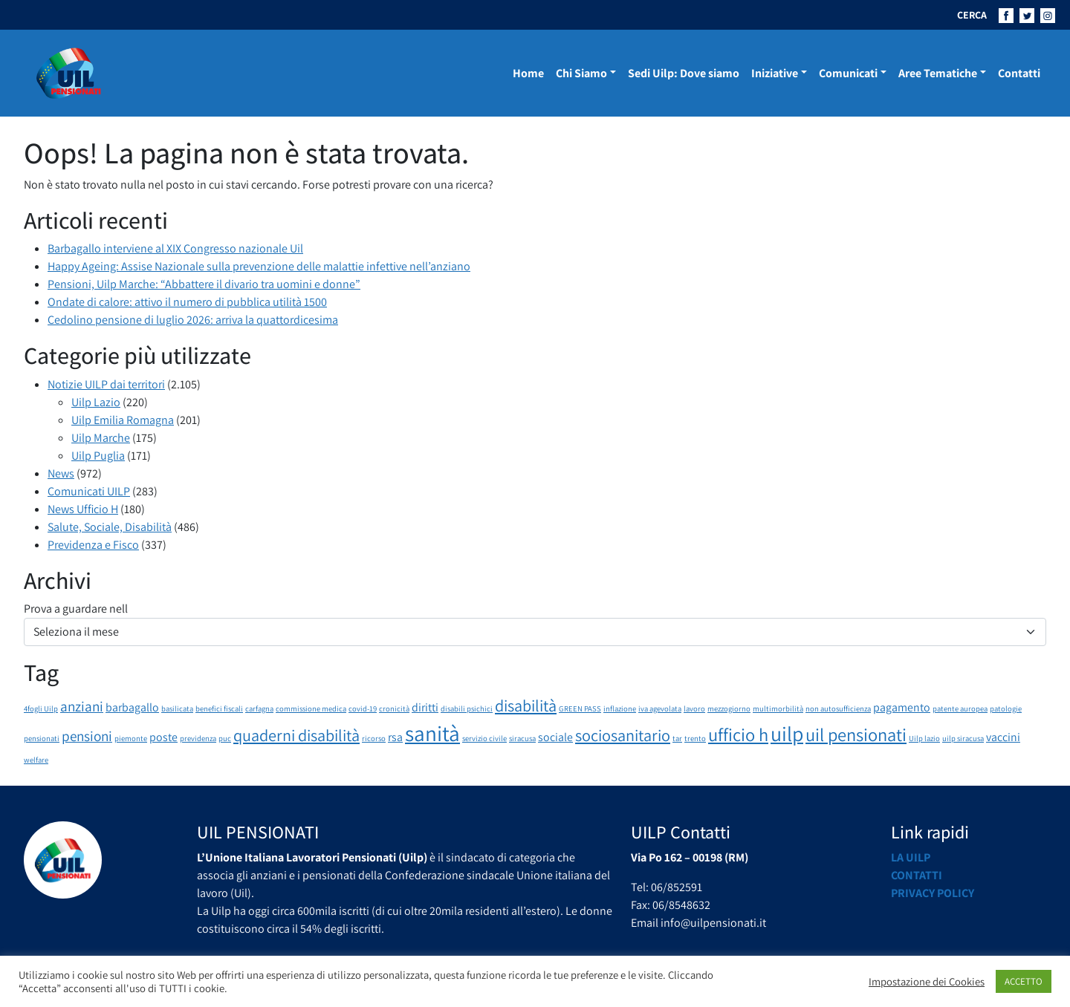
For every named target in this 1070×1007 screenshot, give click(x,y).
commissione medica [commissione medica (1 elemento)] (311, 708)
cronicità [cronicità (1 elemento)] (394, 708)
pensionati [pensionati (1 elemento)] (41, 738)
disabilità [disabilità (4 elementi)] (526, 705)
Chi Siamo (581, 73)
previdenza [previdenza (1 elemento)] (198, 738)
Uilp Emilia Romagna (122, 420)
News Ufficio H (83, 509)
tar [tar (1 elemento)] (677, 738)
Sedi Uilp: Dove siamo (683, 73)
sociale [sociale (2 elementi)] (555, 737)
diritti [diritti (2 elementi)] (425, 707)
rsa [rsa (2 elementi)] (395, 737)
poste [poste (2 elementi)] (163, 737)
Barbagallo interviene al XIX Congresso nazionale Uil (175, 248)
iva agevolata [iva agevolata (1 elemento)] (659, 708)
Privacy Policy (932, 893)
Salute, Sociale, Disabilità (110, 527)
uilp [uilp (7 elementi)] (787, 733)
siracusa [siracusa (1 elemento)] (522, 738)
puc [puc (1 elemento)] (224, 738)
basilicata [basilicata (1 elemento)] (177, 708)
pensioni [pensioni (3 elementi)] (87, 736)
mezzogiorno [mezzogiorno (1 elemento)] (728, 708)
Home (528, 73)
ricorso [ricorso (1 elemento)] (374, 738)
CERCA (972, 15)
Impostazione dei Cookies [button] (927, 981)
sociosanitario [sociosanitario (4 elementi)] (622, 735)
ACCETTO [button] (1024, 981)
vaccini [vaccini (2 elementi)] (1003, 737)
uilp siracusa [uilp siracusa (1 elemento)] (963, 738)
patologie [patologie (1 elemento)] (1006, 708)
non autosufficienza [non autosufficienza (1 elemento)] (838, 708)
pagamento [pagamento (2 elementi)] (901, 707)
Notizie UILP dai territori (106, 384)
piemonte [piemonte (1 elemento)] (130, 738)
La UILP (910, 857)
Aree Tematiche (937, 73)
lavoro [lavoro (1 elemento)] (694, 708)
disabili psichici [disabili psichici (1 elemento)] (467, 708)
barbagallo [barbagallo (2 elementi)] (132, 707)
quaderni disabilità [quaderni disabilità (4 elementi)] (296, 735)
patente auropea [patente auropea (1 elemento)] (960, 708)
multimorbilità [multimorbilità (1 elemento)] (778, 708)
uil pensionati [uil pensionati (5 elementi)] (856, 734)
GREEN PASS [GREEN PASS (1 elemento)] (580, 708)
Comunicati (848, 73)
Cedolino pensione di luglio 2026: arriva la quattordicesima (193, 319)
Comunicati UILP (89, 491)
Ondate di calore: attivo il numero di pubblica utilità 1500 (187, 302)
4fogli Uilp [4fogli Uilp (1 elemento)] (41, 708)
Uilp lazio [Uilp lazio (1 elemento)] (924, 738)
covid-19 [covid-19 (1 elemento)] (362, 708)
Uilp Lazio (95, 402)
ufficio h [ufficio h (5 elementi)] (738, 734)
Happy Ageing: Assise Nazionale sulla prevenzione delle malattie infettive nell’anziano (259, 266)
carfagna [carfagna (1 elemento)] (259, 708)
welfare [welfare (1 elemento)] (36, 760)
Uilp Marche (100, 438)
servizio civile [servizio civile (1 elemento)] (484, 738)
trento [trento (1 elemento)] (695, 738)
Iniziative (774, 73)
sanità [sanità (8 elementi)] (432, 733)
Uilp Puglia (98, 455)
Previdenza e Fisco (93, 545)
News (61, 473)
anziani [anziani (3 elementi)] (81, 706)
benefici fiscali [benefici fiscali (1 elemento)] (219, 708)
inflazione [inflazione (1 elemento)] (619, 708)
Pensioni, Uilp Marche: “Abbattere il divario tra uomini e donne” (204, 284)
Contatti (1019, 73)
